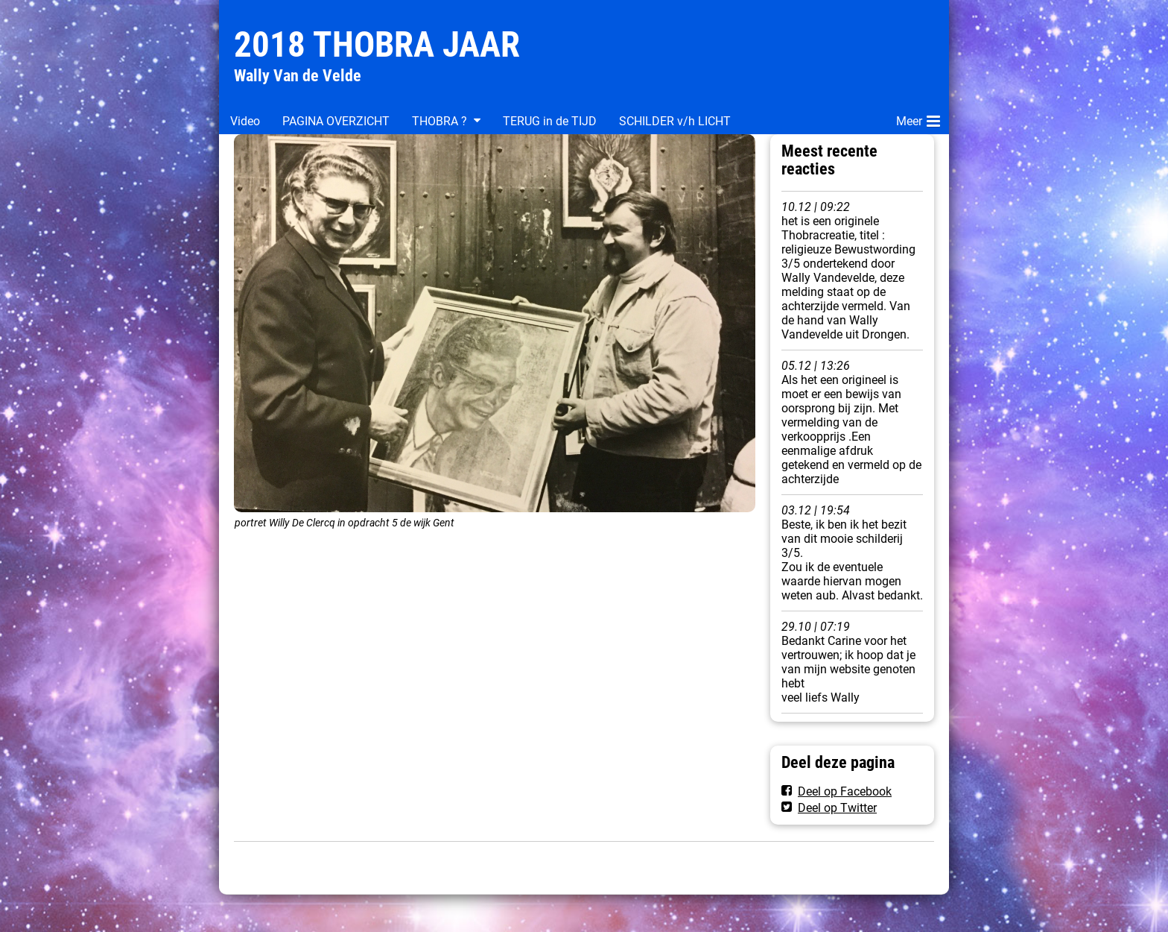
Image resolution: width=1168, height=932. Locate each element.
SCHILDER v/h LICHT (675, 121)
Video (245, 121)
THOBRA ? (439, 121)
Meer (918, 118)
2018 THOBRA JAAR (377, 44)
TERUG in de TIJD (550, 121)
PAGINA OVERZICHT (336, 121)
